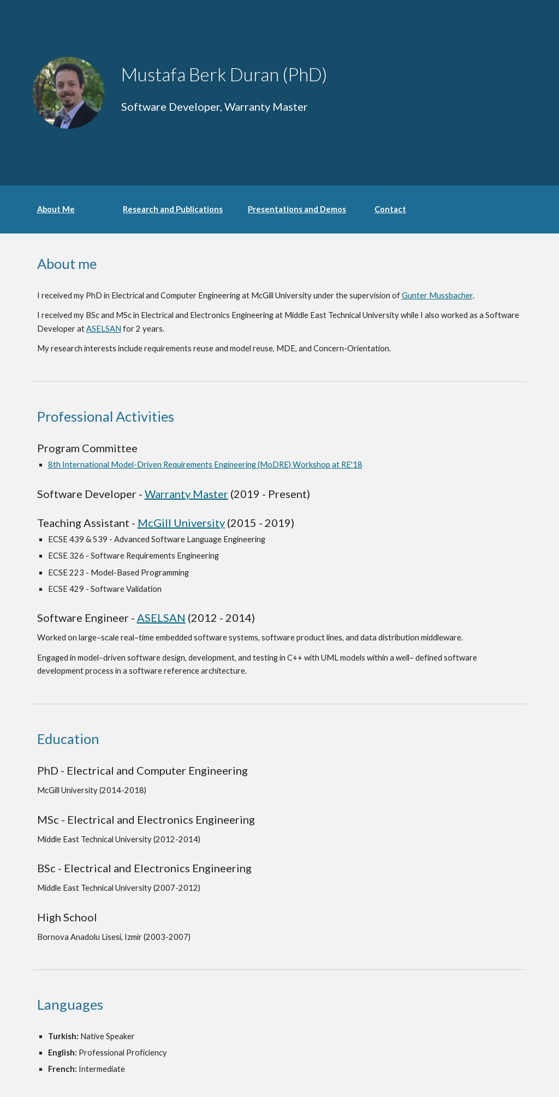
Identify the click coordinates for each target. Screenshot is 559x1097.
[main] (258, 74)
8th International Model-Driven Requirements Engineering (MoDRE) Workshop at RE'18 (205, 464)
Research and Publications (173, 209)
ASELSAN (103, 328)
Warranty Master (186, 493)
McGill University (181, 522)
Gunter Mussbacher (437, 295)
